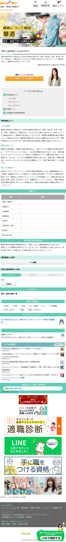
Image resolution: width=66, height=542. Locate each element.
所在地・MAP (23, 524)
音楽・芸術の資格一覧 (9, 294)
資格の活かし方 (13, 102)
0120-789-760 (12, 388)
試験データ (11, 109)
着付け (7, 306)
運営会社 (29, 517)
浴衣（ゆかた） (10, 310)
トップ (4, 508)
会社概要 (20, 517)
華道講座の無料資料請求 (16, 113)
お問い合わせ (7, 515)
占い (44, 306)
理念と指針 (6, 524)
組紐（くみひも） (34, 310)
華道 (15, 306)
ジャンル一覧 (14, 508)
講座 (33, 262)
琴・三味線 (34, 306)
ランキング (47, 508)
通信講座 (24, 508)
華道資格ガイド (12, 95)
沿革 (14, 524)
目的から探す (35, 508)
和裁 (22, 310)
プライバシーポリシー (41, 515)
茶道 (23, 306)
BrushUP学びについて (22, 515)
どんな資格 (12, 98)
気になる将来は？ (14, 105)
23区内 (8, 284)
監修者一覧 (57, 508)
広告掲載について (8, 517)
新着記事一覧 (59, 344)
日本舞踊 (53, 306)
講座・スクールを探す (24, 78)
